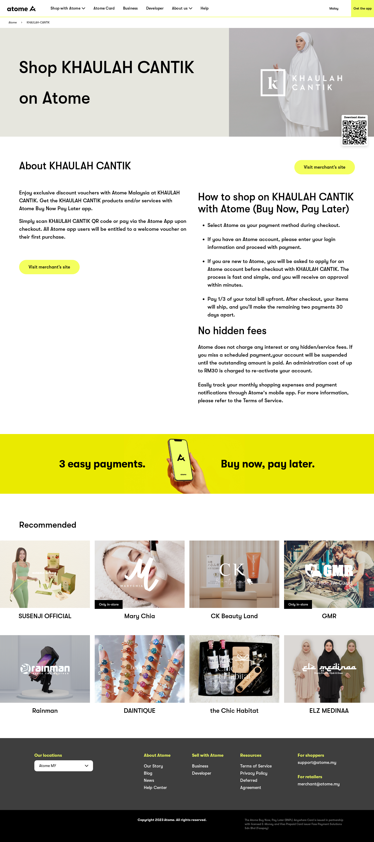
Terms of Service (256, 766)
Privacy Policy (253, 773)
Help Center (155, 787)
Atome (13, 22)
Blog (148, 773)
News (149, 780)
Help (204, 8)
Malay (333, 8)
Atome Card (104, 8)
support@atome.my (317, 762)
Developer (155, 8)
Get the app (362, 8)
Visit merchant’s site (49, 267)
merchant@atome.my (319, 784)
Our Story (153, 766)
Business (130, 8)
